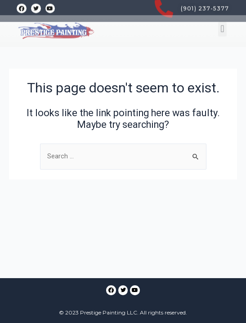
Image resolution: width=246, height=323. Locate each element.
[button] (222, 20)
